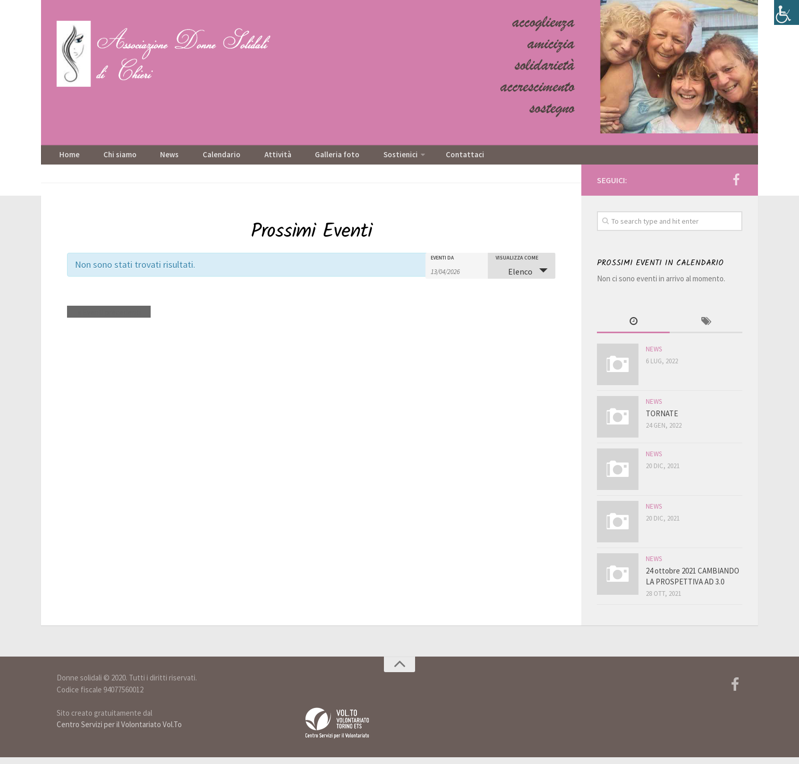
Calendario (195, 158)
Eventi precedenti (104, 318)
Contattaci (407, 158)
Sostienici (348, 158)
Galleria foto (293, 158)
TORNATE (662, 420)
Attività (242, 158)
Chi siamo (109, 158)
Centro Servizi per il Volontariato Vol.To (119, 731)
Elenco (514, 277)
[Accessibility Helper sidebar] (786, 12)
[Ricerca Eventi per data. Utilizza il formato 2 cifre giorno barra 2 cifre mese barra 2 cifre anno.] (457, 277)
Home (67, 158)
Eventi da (442, 264)
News (151, 158)
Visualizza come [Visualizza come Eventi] (517, 264)
